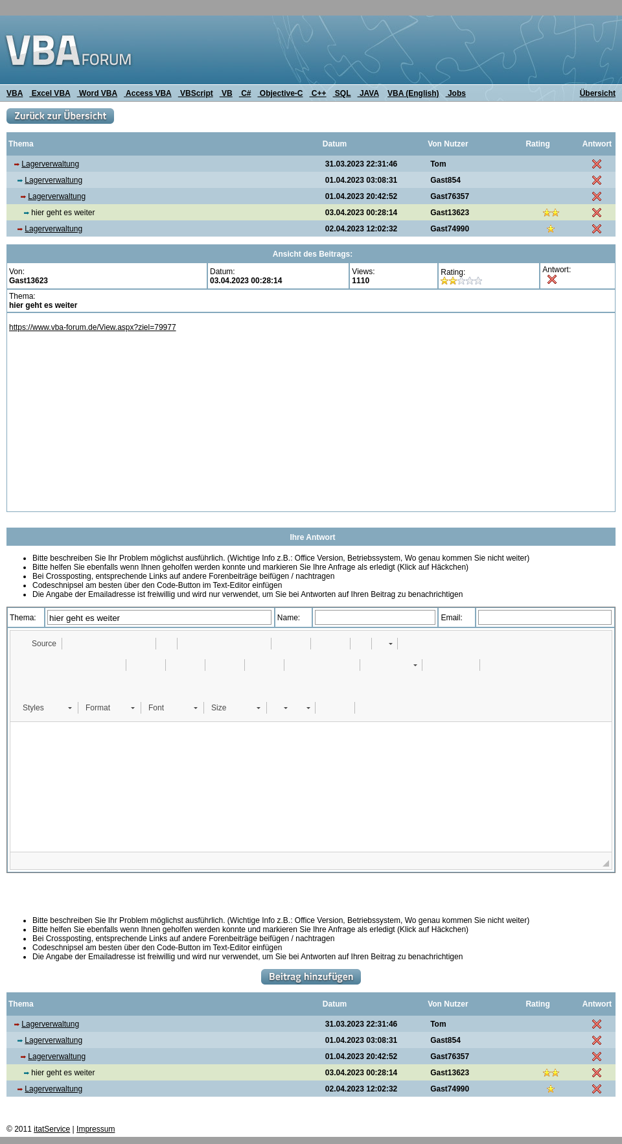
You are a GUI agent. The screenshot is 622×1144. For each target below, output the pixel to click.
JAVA (368, 93)
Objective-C (280, 93)
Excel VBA (49, 93)
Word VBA (97, 93)
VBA (14, 93)
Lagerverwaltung (50, 164)
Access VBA (148, 93)
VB (226, 93)
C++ (318, 93)
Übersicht (598, 93)
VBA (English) (413, 93)
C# (245, 93)
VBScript (195, 93)
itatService (52, 1129)
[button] (38, 643)
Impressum (95, 1129)
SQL (342, 93)
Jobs (456, 93)
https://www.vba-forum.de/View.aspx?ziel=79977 (92, 327)
